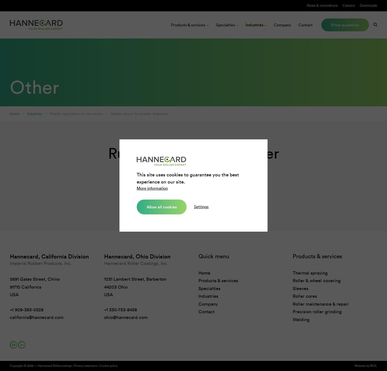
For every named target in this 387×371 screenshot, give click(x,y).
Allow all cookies (162, 206)
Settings (201, 206)
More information (152, 188)
